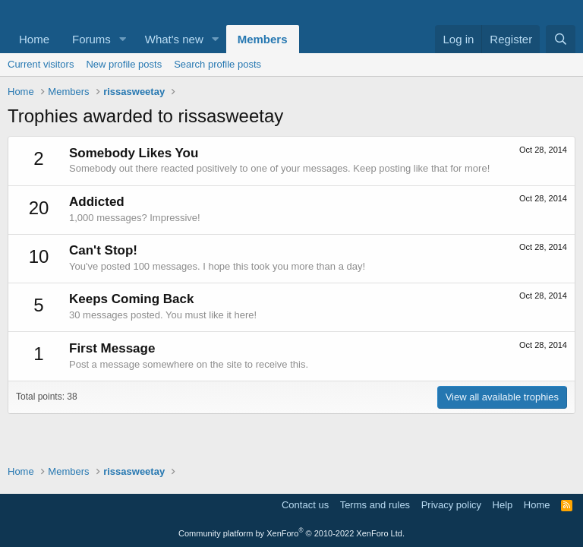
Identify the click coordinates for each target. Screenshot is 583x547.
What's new (174, 39)
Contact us (305, 505)
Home (34, 39)
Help (503, 505)
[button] (123, 39)
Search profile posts (217, 64)
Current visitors (41, 64)
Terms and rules (375, 505)
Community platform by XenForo (291, 533)
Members (263, 39)
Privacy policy (451, 505)
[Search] (560, 39)
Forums (91, 39)
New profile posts (124, 64)
